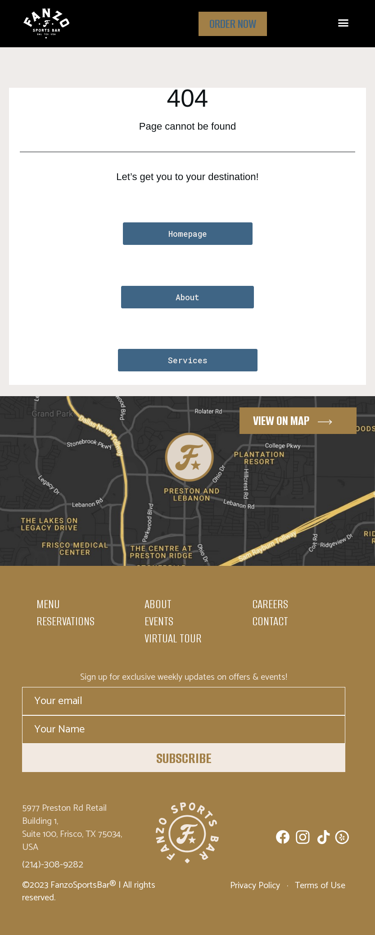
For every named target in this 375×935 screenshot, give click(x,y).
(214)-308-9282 (52, 865)
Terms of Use (319, 885)
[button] (343, 23)
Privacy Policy (256, 885)
